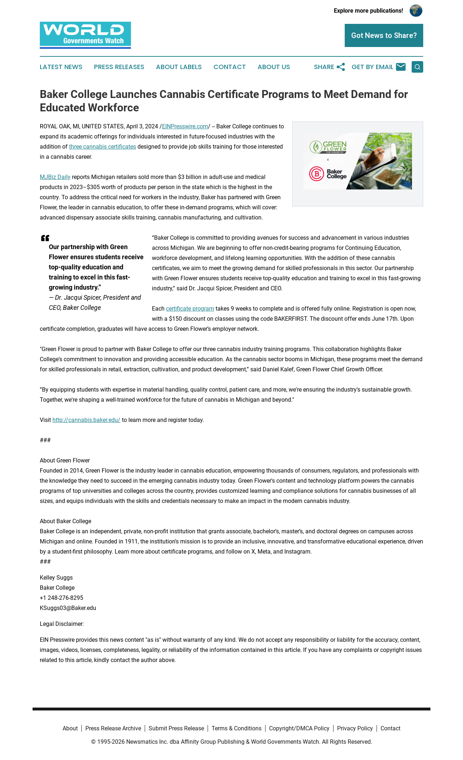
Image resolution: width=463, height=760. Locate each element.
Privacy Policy (355, 728)
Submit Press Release (176, 728)
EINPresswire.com (185, 126)
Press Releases (119, 67)
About (70, 728)
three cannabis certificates (102, 146)
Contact (229, 67)
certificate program (190, 308)
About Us (274, 67)
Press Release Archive (113, 728)
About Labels (179, 67)
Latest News (61, 67)
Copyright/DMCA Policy (299, 728)
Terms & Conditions (237, 728)
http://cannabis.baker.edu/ (86, 420)
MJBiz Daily (55, 177)
